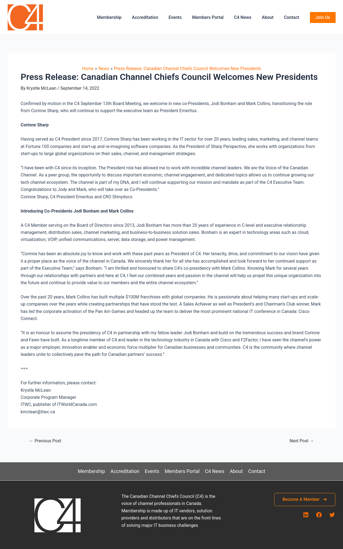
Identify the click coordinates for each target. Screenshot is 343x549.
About (270, 17)
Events (182, 17)
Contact (292, 17)
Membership (119, 17)
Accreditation (154, 17)
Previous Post (45, 441)
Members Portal (214, 17)
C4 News (247, 17)
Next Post (301, 441)
